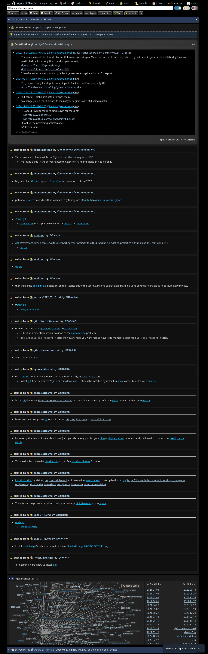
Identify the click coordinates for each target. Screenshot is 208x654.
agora (102, 503)
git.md (34, 44)
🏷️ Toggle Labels (130, 585)
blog (102, 437)
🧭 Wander (46, 13)
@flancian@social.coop (48, 27)
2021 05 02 (153, 608)
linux (120, 380)
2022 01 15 (153, 624)
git (24, 219)
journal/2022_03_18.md (47, 297)
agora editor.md (43, 368)
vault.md (39, 235)
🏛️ (32, 649)
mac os (151, 380)
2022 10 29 (153, 635)
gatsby (180, 437)
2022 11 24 (190, 597)
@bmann (63, 557)
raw (192, 44)
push (19, 219)
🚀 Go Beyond (62, 13)
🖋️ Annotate (105, 13)
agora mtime (78, 332)
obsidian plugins (80, 461)
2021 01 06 (153, 593)
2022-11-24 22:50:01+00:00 (31, 52)
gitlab (118, 200)
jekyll (172, 437)
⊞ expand (77, 13)
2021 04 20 (153, 604)
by (103, 150)
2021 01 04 (153, 589)
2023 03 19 (190, 608)
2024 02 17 (190, 616)
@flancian (55, 235)
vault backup (93, 480)
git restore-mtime (50, 328)
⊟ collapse (90, 13)
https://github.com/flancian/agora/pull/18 (69, 157)
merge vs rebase (29, 309)
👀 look (34, 13)
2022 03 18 (153, 628)
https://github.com (89, 376)
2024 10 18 (190, 620)
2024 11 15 (190, 624)
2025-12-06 (70, 328)
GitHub (35, 181)
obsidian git (39, 285)
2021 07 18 (153, 616)
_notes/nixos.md (43, 557)
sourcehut (107, 200)
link (76, 78)
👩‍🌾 (12, 44)
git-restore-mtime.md (46, 349)
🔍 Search (13, 13)
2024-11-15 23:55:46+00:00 (31, 106)
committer (83, 223)
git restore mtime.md (46, 321)
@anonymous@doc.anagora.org (76, 149)
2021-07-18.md (42, 514)
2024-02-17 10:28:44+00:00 (31, 78)
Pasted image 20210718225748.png (88, 545)
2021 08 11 (153, 620)
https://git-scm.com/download (60, 380)
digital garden (116, 437)
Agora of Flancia (43, 649)
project (30, 200)
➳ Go (24, 13)
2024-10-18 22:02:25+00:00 (31, 92)
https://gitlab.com (101, 419)
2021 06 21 (153, 612)
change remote (28, 526)
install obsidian (23, 480)
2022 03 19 (153, 632)
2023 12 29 (190, 612)
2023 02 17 (153, 639)
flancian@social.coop (61, 52)
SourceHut (55, 181)
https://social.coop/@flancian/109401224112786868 (102, 52)
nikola (18, 442)
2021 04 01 (153, 601)
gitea (98, 200)
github (88, 200)
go (21, 247)
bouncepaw (26, 223)
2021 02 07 (153, 597)
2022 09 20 (190, 593)
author (67, 223)
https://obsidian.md (56, 480)
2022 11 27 (190, 601)
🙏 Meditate (131, 13)
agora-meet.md (43, 149)
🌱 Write (118, 13)
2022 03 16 (190, 589)
